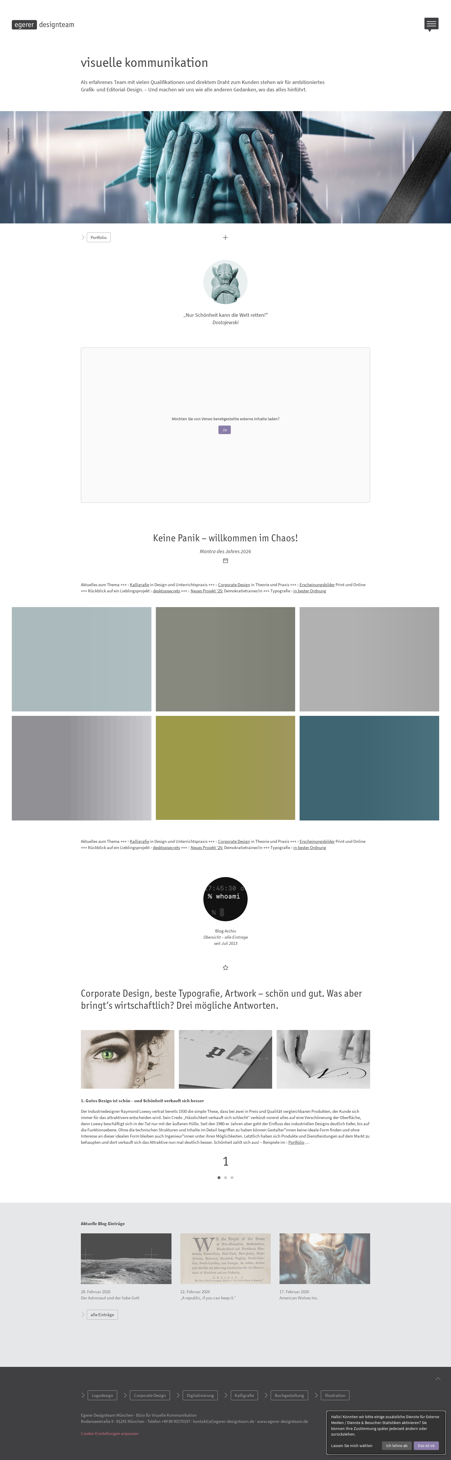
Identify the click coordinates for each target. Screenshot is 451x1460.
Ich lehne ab (397, 1445)
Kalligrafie (139, 584)
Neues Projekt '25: (207, 591)
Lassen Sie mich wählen (351, 1445)
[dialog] (386, 1432)
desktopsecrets (166, 591)
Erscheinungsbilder (317, 584)
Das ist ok (426, 1445)
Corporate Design (234, 584)
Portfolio (296, 1142)
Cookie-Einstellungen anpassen (109, 1433)
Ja (225, 429)
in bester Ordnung (309, 591)
